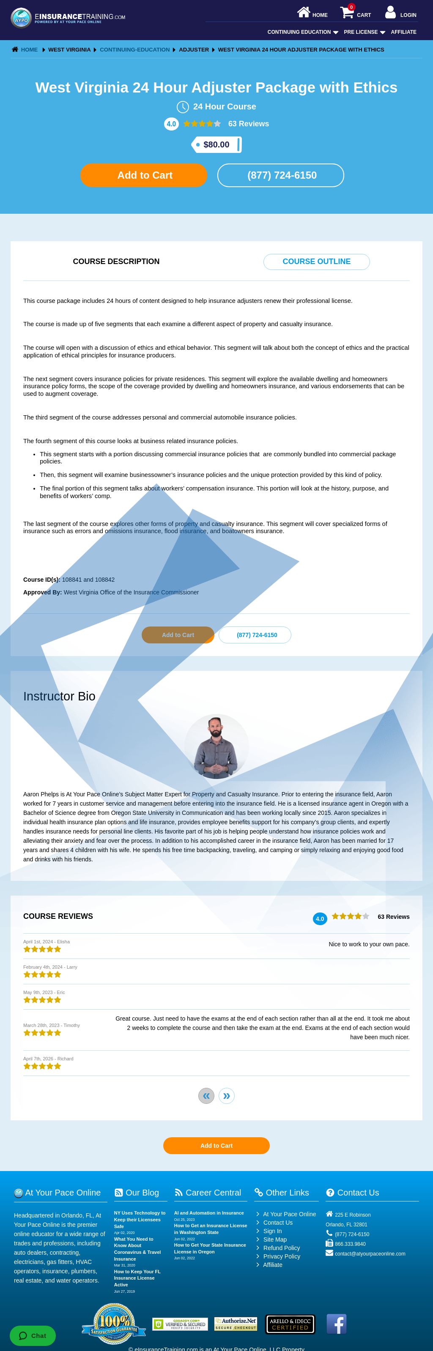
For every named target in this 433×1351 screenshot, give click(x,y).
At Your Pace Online (285, 1214)
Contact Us (273, 1222)
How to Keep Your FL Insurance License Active (137, 1278)
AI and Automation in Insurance (209, 1212)
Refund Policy (281, 1248)
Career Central (207, 1192)
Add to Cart (144, 175)
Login (400, 12)
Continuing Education (302, 32)
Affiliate (404, 32)
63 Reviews (247, 124)
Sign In (268, 1231)
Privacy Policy (281, 1256)
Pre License (364, 32)
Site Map (270, 1239)
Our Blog (136, 1192)
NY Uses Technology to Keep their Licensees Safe (140, 1219)
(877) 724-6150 (281, 175)
